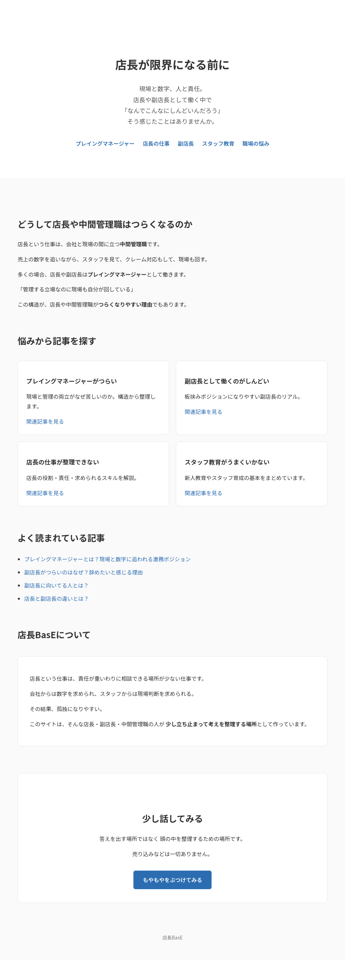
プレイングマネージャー (105, 143)
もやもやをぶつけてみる (172, 880)
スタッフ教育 (218, 143)
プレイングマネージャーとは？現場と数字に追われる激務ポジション (107, 559)
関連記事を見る (45, 421)
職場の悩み (255, 143)
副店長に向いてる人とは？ (56, 585)
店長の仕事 (156, 143)
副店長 (186, 143)
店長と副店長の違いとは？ (56, 598)
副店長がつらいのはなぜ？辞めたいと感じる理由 (83, 572)
